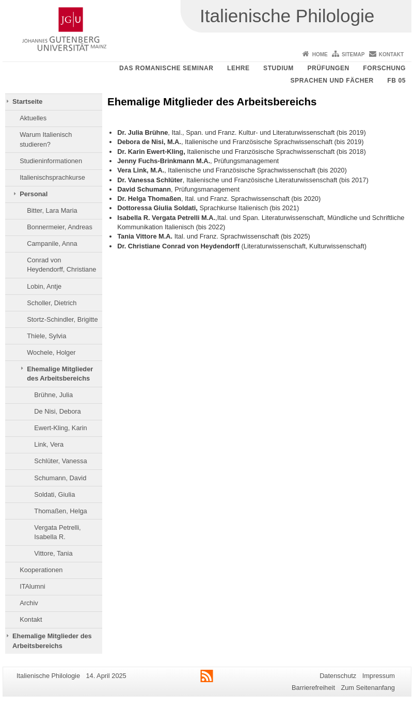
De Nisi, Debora (57, 411)
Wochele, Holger (51, 352)
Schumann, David (60, 478)
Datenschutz (338, 676)
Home (320, 54)
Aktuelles (33, 118)
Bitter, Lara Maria (52, 210)
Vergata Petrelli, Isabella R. (57, 532)
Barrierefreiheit (313, 687)
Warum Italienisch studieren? (46, 139)
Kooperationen (41, 570)
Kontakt (391, 54)
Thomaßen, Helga (60, 511)
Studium (278, 68)
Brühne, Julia (53, 395)
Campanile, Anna (52, 243)
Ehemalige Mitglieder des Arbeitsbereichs (60, 373)
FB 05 (396, 80)
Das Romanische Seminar (166, 68)
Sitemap (353, 54)
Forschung (384, 68)
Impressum (378, 676)
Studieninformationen (51, 161)
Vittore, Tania (53, 553)
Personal (33, 194)
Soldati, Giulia (54, 494)
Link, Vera (48, 444)
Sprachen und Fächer (331, 80)
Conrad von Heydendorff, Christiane (61, 264)
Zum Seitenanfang (368, 687)
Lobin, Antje (44, 286)
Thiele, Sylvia (46, 336)
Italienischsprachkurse (52, 177)
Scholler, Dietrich (51, 303)
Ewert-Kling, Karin (60, 428)
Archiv (29, 603)
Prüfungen (328, 68)
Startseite (27, 101)
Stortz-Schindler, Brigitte (62, 319)
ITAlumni (32, 586)
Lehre (238, 68)
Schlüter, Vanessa (60, 461)
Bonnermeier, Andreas (59, 227)
